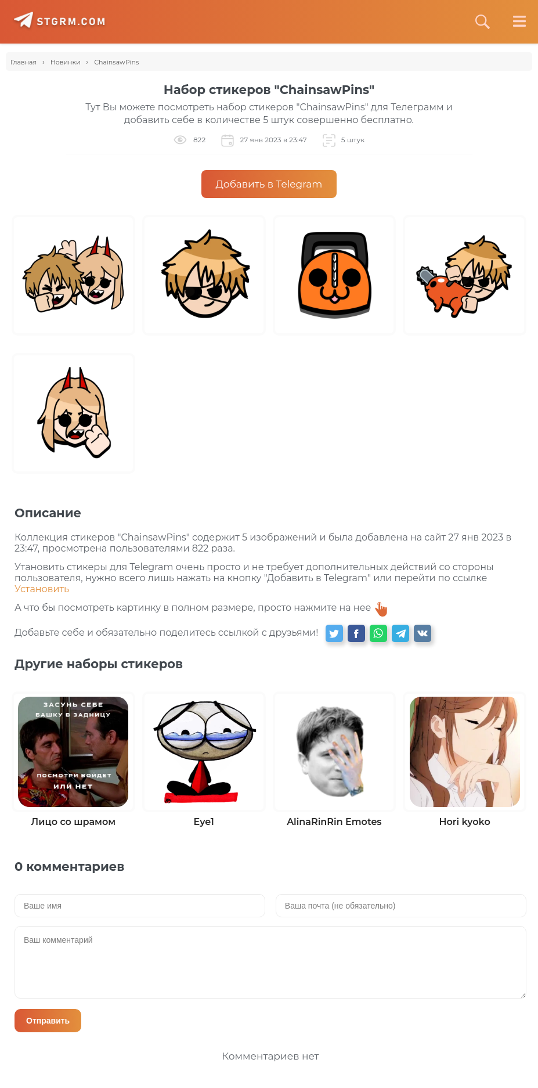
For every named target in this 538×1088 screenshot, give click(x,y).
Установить (42, 589)
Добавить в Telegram (269, 184)
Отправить (48, 1020)
